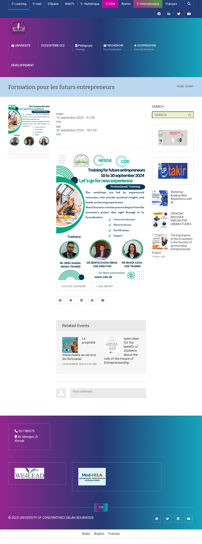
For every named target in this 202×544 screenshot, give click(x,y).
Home (180, 86)
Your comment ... (108, 393)
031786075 (27, 431)
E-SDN (110, 4)
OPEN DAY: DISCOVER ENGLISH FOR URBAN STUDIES (181, 219)
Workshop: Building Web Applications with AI (181, 197)
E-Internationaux (148, 4)
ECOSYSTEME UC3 (53, 45)
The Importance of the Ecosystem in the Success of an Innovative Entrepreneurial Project (172, 244)
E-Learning (19, 4)
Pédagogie (84, 47)
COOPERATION (145, 47)
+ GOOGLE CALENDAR (73, 286)
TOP (101, 507)
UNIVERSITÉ (20, 45)
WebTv (69, 4)
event (190, 86)
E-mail (37, 4)
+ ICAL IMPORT (104, 286)
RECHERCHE (113, 47)
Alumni (126, 4)
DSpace (53, 4)
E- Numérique (90, 4)
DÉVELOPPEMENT (22, 65)
